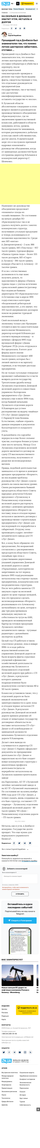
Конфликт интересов (27, 1079)
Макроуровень (7, 1081)
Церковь (5, 1105)
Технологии (6, 1098)
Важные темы (7, 9)
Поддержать (27, 3)
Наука (4, 1095)
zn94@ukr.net (28, 1037)
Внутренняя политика (10, 1072)
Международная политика (8, 1077)
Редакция (5, 1016)
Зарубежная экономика (28, 1076)
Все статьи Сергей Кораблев (13, 849)
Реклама (5, 1013)
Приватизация (7, 1088)
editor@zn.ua (6, 1043)
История (23, 1095)
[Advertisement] (20, 184)
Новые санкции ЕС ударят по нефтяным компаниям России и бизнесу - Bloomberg (15, 990)
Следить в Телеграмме (20, 920)
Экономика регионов (9, 1091)
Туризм (22, 1102)
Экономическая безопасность (25, 1084)
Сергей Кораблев (14, 35)
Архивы (4, 1009)
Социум (22, 1092)
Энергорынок (6, 1085)
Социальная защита (27, 1072)
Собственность (25, 1105)
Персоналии (24, 1088)
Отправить (20, 894)
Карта (4, 1019)
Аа (18, 3)
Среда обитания (7, 1101)
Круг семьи (24, 1098)
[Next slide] (36, 9)
